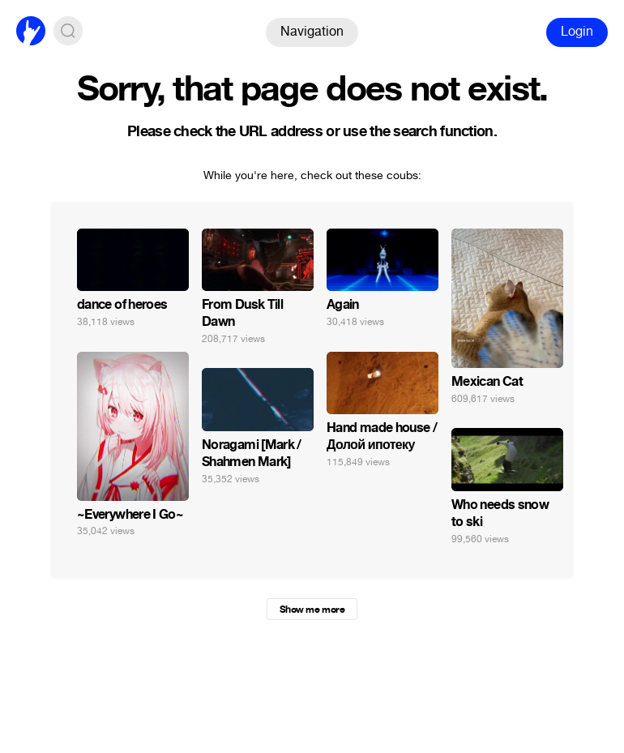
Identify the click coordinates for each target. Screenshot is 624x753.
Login (577, 31)
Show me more (312, 609)
